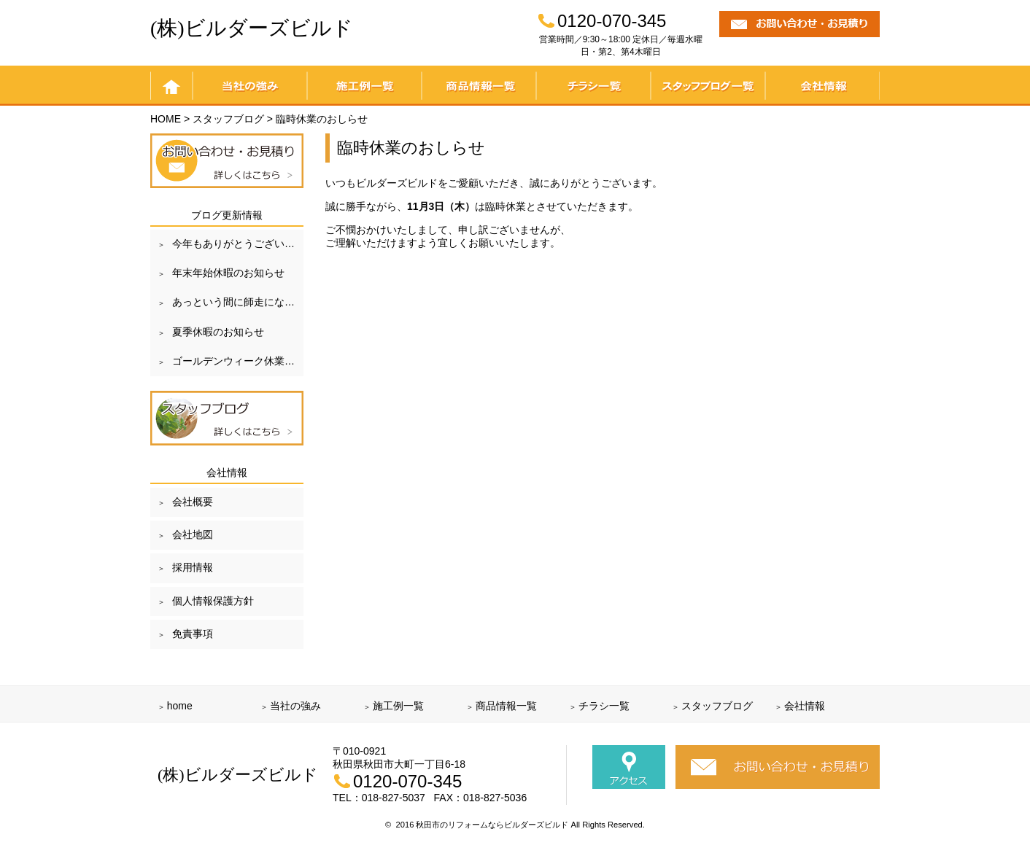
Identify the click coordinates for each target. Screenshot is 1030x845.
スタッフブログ (717, 706)
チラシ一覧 (593, 86)
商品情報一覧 (479, 86)
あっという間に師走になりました (237, 302)
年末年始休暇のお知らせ (228, 273)
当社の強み (250, 86)
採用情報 (192, 567)
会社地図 (192, 534)
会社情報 (822, 86)
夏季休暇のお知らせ (218, 332)
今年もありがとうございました (237, 243)
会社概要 (192, 501)
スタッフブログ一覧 (708, 86)
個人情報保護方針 (213, 601)
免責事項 (192, 633)
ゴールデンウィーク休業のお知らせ (237, 361)
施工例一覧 (364, 86)
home (171, 86)
